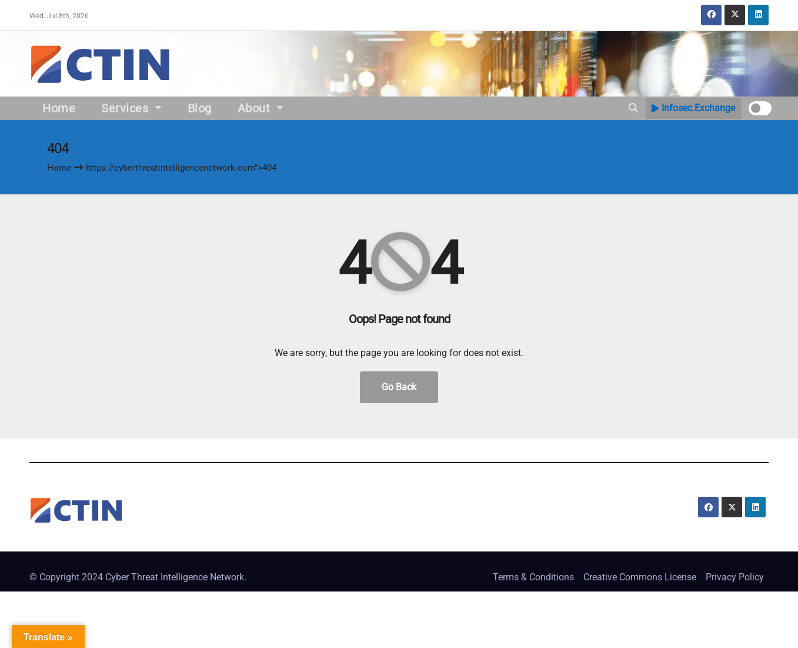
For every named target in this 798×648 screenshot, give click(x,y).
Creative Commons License (639, 577)
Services (131, 108)
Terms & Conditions (533, 577)
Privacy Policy (735, 577)
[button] (633, 108)
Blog (200, 108)
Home (58, 108)
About (260, 108)
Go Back (399, 387)
